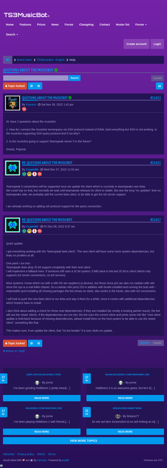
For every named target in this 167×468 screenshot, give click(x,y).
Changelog (86, 24)
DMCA (41, 454)
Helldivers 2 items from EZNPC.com (44, 408)
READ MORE (42, 398)
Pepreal (31, 104)
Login (157, 44)
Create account (137, 44)
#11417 (155, 220)
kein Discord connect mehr (127, 408)
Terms (52, 454)
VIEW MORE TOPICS (83, 440)
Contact (105, 24)
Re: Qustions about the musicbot (47, 163)
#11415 (155, 163)
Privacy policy (25, 454)
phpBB (65, 460)
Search (12, 34)
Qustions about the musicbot (28, 70)
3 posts (157, 78)
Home (10, 24)
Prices (41, 24)
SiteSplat (41, 460)
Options (144, 342)
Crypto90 (32, 169)
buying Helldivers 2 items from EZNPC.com (127, 374)
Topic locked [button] (15, 86)
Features (25, 24)
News (55, 24)
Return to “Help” (14, 351)
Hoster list (122, 24)
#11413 (155, 98)
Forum (69, 24)
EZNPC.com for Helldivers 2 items (44, 374)
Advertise (8, 454)
